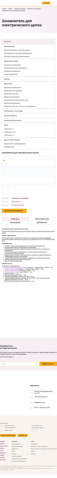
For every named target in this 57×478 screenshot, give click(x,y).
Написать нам (23, 435)
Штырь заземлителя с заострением (16, 267)
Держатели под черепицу (13, 91)
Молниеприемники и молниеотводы (16, 50)
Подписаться (48, 364)
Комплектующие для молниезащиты (17, 56)
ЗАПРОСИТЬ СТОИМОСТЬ (14, 211)
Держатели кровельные (12, 87)
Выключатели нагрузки (12, 140)
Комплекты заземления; (20, 198)
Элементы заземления (12, 71)
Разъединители (9, 147)
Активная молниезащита (12, 120)
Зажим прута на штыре (12, 272)
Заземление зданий (11, 61)
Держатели (8, 84)
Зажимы (7, 79)
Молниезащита (9, 46)
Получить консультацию (8, 435)
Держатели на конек (11, 94)
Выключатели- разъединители (14, 144)
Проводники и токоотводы (13, 111)
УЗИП (6, 125)
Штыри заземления (11, 74)
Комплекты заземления (12, 65)
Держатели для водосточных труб (16, 100)
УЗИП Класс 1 (9, 129)
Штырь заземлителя (11, 269)
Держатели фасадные (11, 97)
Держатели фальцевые (12, 103)
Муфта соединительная (12, 270)
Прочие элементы (10, 116)
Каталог (28, 41)
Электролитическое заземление (15, 68)
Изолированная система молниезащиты (18, 53)
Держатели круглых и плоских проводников (19, 106)
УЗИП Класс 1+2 (9, 132)
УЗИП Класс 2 (9, 135)
